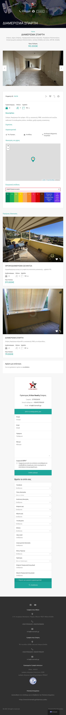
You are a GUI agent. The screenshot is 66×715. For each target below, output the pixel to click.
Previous (4, 68)
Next (61, 68)
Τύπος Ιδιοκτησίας (21, 492)
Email (17, 425)
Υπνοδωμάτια (20, 520)
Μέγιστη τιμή (19, 513)
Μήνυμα (18, 442)
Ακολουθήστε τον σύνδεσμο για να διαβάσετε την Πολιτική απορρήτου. (33, 695)
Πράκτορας (19, 558)
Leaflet (43, 180)
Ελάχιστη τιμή (20, 506)
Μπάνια (18, 528)
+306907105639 (39, 402)
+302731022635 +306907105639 (33, 652)
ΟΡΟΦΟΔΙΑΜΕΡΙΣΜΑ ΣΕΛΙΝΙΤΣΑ (18, 266)
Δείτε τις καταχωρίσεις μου (33, 411)
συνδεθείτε (26, 367)
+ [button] (8, 146)
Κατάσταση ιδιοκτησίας (22, 499)
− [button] (8, 148)
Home (33, 31)
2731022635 (26, 11)
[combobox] (33, 488)
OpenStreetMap (50, 180)
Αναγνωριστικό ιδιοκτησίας (23, 543)
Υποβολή (40, 11)
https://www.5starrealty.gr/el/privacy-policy (33, 699)
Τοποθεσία (19, 485)
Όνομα (18, 417)
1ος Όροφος (11, 134)
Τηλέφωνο (19, 433)
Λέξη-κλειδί (19, 535)
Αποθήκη (29, 134)
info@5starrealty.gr (35, 405)
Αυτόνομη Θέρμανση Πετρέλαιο (50, 134)
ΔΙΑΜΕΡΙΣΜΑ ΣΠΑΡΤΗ (14, 338)
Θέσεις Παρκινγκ (20, 551)
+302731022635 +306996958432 (33, 624)
